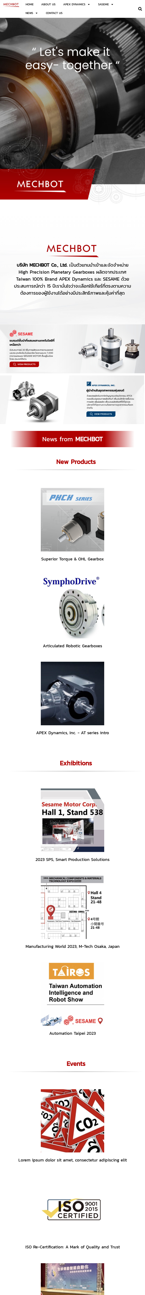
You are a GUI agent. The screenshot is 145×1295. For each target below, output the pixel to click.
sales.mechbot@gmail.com (105, 1251)
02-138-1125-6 (96, 1247)
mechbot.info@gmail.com (96, 1254)
